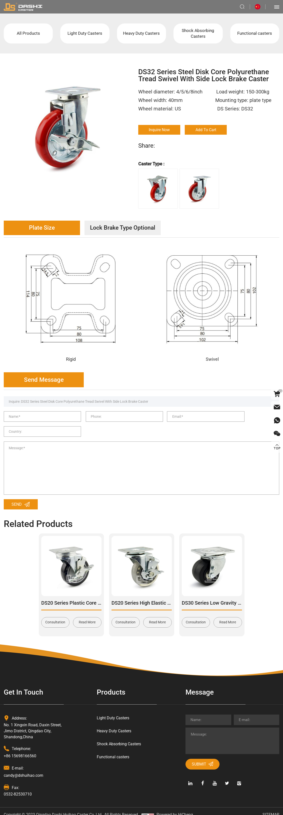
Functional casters (254, 33)
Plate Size (43, 229)
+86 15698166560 (20, 748)
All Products (28, 33)
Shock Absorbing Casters (198, 33)
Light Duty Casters (84, 33)
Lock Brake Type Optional (128, 229)
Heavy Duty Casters (141, 33)
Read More (87, 615)
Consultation (55, 615)
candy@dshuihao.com (23, 768)
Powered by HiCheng (174, 807)
